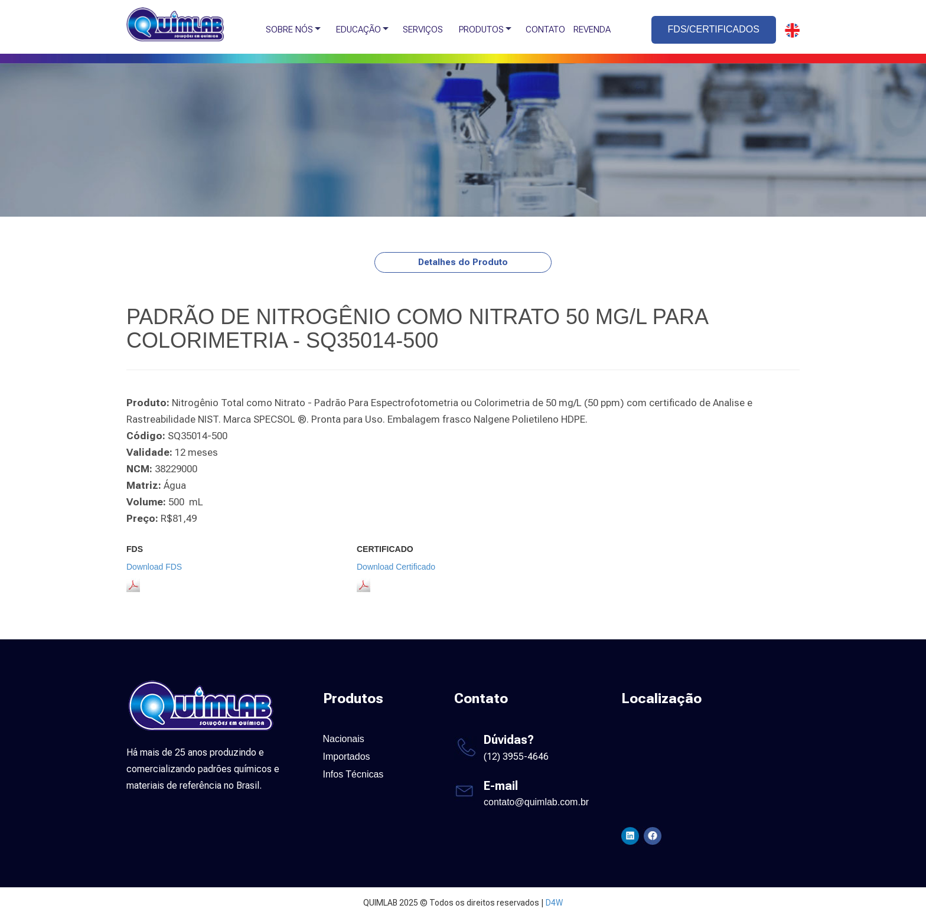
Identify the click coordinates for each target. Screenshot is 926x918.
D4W (554, 902)
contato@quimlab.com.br (536, 802)
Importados (346, 757)
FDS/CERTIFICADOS (713, 29)
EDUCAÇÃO (358, 29)
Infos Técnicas (353, 774)
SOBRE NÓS (289, 29)
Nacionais (343, 739)
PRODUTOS (481, 29)
